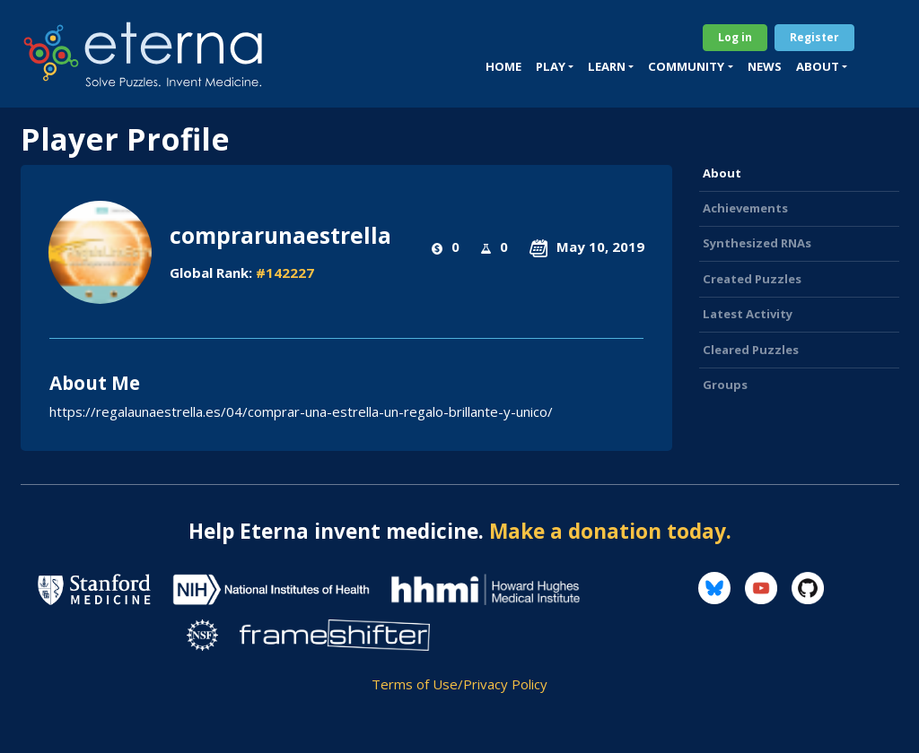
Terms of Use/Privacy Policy (459, 684)
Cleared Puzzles (751, 350)
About (722, 173)
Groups (725, 384)
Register (814, 37)
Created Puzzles (752, 279)
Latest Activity (747, 314)
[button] (555, 67)
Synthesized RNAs (757, 243)
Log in (735, 37)
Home (503, 66)
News (765, 66)
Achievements (745, 208)
